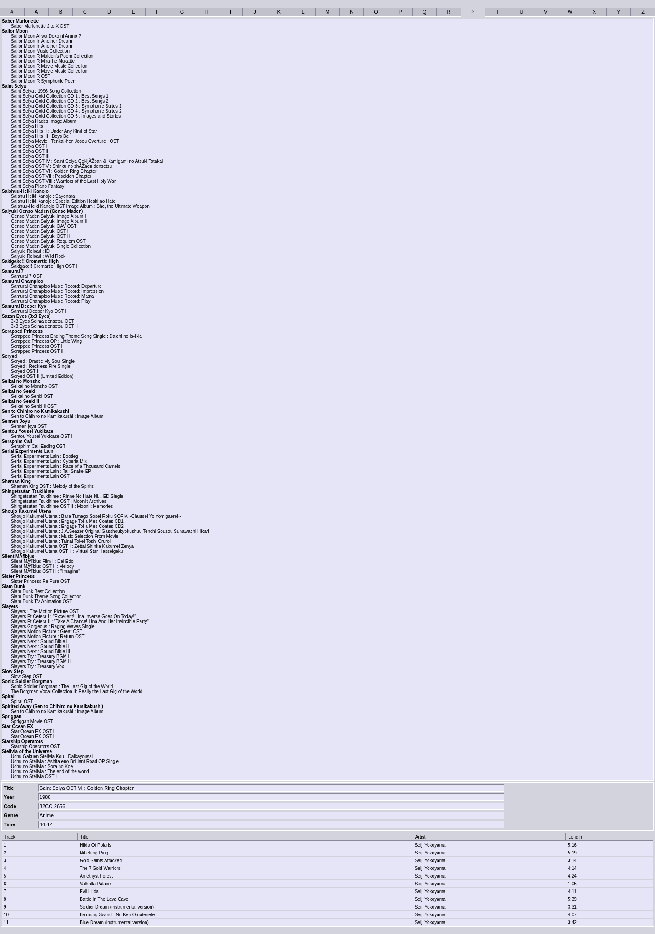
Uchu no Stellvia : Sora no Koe (42, 766)
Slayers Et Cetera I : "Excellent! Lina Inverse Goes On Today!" (73, 616)
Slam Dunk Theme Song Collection (46, 596)
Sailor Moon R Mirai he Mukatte (43, 61)
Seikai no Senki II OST (34, 406)
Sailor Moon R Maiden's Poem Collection (52, 56)
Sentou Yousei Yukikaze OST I (41, 436)
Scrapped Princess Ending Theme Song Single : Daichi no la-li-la (76, 336)
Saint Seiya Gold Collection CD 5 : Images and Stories (66, 116)
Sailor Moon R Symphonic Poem (44, 81)
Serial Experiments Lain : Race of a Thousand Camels (66, 466)
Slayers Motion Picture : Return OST (48, 636)
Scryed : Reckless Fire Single (41, 366)
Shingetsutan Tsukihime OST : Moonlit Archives (58, 501)
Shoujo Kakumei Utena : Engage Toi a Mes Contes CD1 (67, 521)
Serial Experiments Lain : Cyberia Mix (49, 461)
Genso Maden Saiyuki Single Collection (51, 246)
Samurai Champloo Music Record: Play (51, 301)
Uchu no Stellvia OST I (34, 776)
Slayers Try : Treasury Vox (37, 666)
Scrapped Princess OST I (36, 346)
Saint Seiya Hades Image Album (43, 121)
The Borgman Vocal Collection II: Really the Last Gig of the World (76, 691)
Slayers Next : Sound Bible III (40, 651)
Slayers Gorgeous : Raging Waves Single (53, 626)
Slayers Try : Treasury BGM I (40, 656)
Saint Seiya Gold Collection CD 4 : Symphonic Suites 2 (66, 111)
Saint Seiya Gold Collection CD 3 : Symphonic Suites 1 (66, 106)
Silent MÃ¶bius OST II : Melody (42, 566)
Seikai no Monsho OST (34, 386)
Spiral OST (22, 701)
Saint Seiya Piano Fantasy (37, 186)
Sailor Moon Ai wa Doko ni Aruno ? (46, 36)
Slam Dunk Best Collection (38, 591)
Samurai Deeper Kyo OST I (38, 311)
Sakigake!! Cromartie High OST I (44, 266)
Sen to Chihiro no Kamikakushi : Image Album (57, 416)
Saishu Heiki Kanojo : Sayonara (43, 196)
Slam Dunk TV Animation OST (41, 601)
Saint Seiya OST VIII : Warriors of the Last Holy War (63, 181)
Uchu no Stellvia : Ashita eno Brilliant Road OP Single (65, 761)
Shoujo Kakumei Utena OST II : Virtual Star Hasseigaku (67, 551)
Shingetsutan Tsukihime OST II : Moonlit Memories (62, 506)
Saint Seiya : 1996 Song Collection (46, 91)
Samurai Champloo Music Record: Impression (57, 291)
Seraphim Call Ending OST (38, 446)
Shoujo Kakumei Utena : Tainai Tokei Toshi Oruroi (61, 541)
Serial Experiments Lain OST (40, 476)
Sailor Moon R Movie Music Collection (49, 66)
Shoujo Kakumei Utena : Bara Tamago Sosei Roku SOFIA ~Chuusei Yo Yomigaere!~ (96, 516)
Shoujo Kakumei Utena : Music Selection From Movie (64, 536)
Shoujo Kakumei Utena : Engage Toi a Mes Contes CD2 (67, 526)
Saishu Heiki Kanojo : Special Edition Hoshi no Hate (63, 201)
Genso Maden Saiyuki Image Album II (49, 221)
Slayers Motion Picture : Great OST (46, 631)
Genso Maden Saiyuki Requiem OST (48, 241)
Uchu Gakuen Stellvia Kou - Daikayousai (52, 756)
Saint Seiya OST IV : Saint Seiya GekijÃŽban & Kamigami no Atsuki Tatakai (87, 161)
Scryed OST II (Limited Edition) (42, 376)
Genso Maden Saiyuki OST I (40, 231)
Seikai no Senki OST (32, 396)
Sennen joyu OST (29, 426)
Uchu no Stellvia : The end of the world (50, 771)
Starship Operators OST (35, 746)
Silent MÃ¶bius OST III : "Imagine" (45, 571)
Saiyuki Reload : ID (30, 251)
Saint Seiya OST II (29, 151)
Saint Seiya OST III (30, 156)
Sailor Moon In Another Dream (41, 41)
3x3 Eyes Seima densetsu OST (42, 321)
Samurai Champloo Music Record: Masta (52, 296)
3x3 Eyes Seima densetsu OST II (44, 326)
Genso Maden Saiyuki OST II (40, 236)
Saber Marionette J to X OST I (41, 26)
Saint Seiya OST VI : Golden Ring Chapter (53, 171)
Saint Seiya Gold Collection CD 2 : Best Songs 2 (60, 101)
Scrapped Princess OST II (37, 351)
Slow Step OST (26, 676)
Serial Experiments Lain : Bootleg (44, 456)
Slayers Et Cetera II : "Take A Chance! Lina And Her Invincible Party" (80, 621)
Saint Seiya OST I (29, 146)
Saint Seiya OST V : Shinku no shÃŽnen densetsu (61, 166)
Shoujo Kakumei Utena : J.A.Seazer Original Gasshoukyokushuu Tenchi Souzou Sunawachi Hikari (110, 531)
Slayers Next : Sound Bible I (39, 641)
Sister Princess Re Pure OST (40, 581)
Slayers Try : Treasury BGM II (41, 661)
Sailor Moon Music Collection (40, 51)
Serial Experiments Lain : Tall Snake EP (51, 471)
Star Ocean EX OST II (33, 736)
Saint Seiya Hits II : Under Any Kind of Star (54, 131)
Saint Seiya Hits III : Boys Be (40, 136)
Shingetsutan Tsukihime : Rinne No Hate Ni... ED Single (67, 496)
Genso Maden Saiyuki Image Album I (48, 216)
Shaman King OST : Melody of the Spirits (52, 486)
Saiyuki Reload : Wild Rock (38, 256)
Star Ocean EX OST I (32, 731)
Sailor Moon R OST (30, 76)
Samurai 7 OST (26, 276)
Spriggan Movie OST (32, 721)
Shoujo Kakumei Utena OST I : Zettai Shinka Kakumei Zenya (72, 546)
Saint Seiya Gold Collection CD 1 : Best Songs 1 (60, 96)
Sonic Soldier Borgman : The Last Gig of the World (62, 686)
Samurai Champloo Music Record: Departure (56, 286)
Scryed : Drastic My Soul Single (43, 361)
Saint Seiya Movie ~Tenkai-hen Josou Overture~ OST (65, 141)
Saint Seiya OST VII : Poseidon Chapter (51, 176)
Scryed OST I (24, 371)
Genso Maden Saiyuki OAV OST (43, 226)
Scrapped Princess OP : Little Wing (46, 341)
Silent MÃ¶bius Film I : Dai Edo (42, 561)
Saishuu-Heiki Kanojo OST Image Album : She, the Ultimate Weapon (80, 206)
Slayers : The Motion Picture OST (45, 611)
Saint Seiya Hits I (28, 126)
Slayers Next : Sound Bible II (40, 646)
